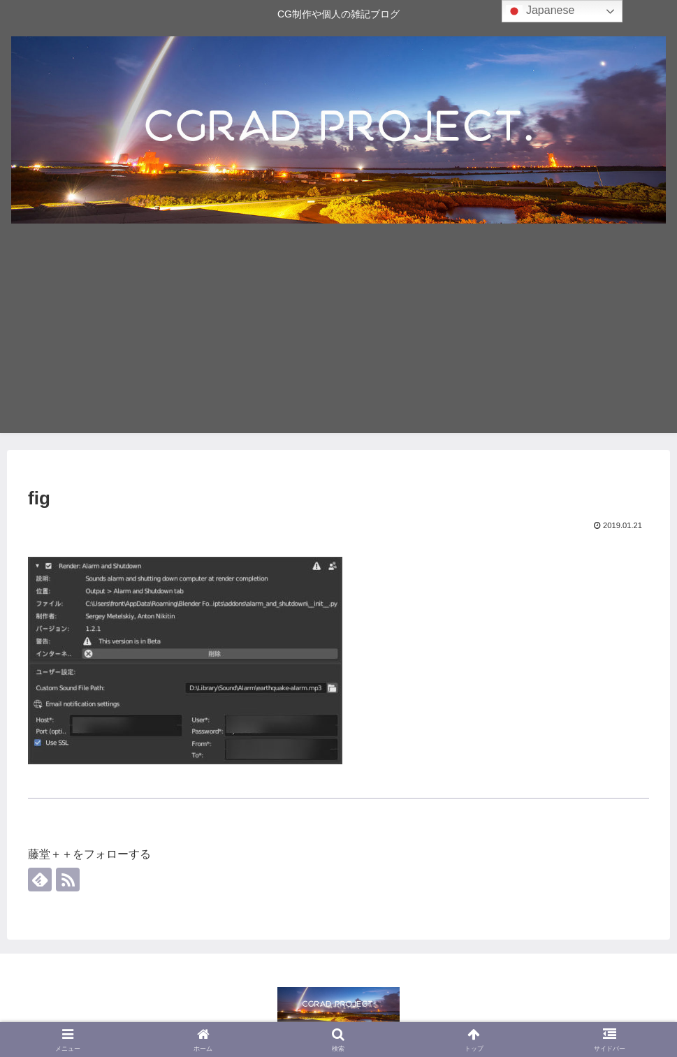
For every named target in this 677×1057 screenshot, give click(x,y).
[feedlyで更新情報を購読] (40, 879)
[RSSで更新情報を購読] (68, 879)
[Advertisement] (338, 335)
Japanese (540, 11)
